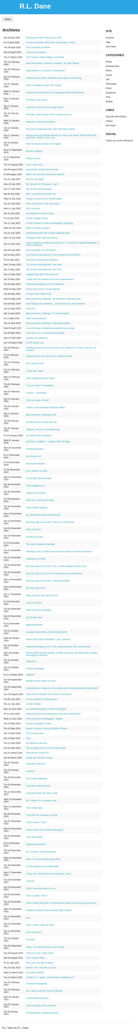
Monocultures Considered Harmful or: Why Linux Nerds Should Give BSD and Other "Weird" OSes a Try (61, 136)
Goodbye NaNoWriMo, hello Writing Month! (46, 632)
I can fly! (30, 881)
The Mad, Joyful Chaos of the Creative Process (48, 114)
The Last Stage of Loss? (37, 400)
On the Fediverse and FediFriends (42, 866)
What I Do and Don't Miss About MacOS (45, 174)
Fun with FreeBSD (35, 972)
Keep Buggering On (35, 485)
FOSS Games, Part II (36, 822)
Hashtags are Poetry (36, 558)
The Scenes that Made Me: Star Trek (43, 269)
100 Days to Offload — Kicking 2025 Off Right (48, 441)
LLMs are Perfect (34, 837)
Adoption (30, 674)
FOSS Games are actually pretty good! (44, 830)
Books (109, 61)
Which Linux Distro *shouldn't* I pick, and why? (48, 639)
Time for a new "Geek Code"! (40, 953)
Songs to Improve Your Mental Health (44, 198)
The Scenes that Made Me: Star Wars (44, 264)
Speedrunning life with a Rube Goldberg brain (48, 233)
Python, (109, 121)
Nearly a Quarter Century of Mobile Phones (46, 728)
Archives (110, 37)
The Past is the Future (36, 100)
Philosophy (111, 84)
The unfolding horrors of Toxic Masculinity (46, 748)
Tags (108, 42)
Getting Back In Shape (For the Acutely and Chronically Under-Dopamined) (62, 688)
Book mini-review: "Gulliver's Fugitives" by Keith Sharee (52, 63)
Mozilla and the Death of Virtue (40, 681)
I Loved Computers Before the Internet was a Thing (50, 42)
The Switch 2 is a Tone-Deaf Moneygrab (45, 333)
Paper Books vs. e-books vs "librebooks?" (46, 70)
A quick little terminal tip (37, 998)
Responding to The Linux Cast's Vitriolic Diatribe (49, 356)
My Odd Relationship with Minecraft (43, 515)
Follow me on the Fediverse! (119, 140)
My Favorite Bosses (35, 463)
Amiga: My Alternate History (39, 758)
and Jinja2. (111, 125)
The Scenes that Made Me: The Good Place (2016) (50, 129)
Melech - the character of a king (41, 967)
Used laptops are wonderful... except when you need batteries (55, 303)
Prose (109, 88)
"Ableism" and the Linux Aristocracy (43, 429)
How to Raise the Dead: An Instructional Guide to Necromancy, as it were (61, 903)
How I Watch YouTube (36, 471)
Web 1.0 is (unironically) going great (43, 859)
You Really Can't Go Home (39, 478)
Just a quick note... (35, 164)
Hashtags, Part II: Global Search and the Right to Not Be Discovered (58, 551)
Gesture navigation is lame (39, 723)
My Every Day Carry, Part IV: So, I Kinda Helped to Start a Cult (56, 566)
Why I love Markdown (36, 318)
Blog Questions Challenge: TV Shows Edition (47, 313)
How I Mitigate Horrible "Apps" (40, 378)
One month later (33, 932)
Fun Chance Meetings (36, 778)
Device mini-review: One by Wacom (43, 289)
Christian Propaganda (36, 983)
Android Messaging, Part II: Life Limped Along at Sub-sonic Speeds (58, 646)
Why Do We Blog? (35, 179)
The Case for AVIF (35, 363)
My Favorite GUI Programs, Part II (42, 184)
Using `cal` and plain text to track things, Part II (48, 873)
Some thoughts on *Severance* (41, 250)
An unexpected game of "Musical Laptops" (46, 709)
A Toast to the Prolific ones (38, 294)
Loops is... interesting (36, 393)
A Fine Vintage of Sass (37, 218)
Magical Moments (34, 625)
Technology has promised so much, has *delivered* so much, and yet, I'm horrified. (61, 348)
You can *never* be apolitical (39, 385)
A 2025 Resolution (35, 449)
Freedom (30, 771)
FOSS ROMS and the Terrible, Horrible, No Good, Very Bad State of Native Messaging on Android (62, 654)
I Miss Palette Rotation (37, 507)
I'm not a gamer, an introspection (41, 699)
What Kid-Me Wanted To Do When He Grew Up (48, 694)
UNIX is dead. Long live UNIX (40, 925)
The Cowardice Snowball (38, 47)
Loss (28, 917)
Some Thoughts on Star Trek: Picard (43, 85)
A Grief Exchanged (35, 668)
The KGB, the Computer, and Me (41, 815)
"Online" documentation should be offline (45, 407)
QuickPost (111, 92)
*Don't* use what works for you (40, 888)
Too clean (30, 939)
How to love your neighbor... (39, 610)
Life (107, 79)
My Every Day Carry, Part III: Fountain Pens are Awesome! (54, 573)
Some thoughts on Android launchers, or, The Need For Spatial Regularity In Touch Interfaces (62, 243)
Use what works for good (38, 786)
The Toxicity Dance (35, 733)
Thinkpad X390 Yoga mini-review (41, 238)
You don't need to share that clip (41, 422)
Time (28, 738)
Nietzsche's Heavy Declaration (40, 122)
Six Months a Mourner (36, 743)
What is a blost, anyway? (38, 228)
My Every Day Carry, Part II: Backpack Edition (48, 581)
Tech (108, 97)
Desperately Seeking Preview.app (42, 169)
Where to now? (33, 158)
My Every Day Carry (35, 588)
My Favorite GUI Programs (39, 189)
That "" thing (35, 958)
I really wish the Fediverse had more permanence (49, 279)
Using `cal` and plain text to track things (45, 947)
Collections (31, 661)
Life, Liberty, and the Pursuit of (44, 991)
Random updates (34, 151)
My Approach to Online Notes (40, 213)
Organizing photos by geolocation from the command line (53, 713)
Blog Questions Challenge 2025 (41, 415)
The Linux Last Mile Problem (39, 963)
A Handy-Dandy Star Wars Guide (42, 793)
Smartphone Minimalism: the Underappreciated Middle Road (55, 92)
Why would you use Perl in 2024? (42, 595)
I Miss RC (30, 308)
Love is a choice (33, 603)
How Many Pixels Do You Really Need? (45, 107)
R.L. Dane (35, 6)
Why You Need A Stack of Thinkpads (43, 144)
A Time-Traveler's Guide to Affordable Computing (49, 223)
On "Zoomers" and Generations (41, 851)
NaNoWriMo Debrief (35, 844)
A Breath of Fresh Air (36, 764)
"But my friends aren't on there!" (41, 1005)
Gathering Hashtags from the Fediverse (45, 284)
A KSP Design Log (35, 342)
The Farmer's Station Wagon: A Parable (45, 57)
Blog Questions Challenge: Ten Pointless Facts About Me (53, 299)
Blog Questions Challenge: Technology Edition (48, 323)
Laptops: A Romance (36, 493)
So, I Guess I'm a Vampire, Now (41, 800)
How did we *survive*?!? (37, 753)
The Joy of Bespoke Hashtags (40, 544)
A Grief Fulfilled (33, 704)
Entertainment (112, 66)
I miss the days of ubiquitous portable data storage (50, 328)
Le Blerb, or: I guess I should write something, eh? (50, 977)
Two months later (34, 808)
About (8, 19)
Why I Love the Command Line (41, 194)
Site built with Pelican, (116, 116)
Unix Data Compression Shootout (42, 260)
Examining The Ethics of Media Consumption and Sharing (53, 78)
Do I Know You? (33, 456)
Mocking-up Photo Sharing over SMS (43, 37)
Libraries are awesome (37, 338)
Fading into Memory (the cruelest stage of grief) (48, 910)
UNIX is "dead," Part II (36, 895)
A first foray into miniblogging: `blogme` (44, 718)
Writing (109, 101)
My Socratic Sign (34, 617)
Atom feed (111, 46)
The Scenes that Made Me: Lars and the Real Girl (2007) (53, 255)
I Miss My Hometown (36, 52)
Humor (109, 75)
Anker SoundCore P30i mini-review (43, 203)
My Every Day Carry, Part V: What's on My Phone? (50, 522)
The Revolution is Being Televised (42, 1013)
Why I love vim (33, 208)
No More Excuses (34, 537)
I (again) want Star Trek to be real (42, 274)
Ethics (109, 70)
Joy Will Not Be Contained (38, 435)
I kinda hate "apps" (35, 371)
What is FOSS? (33, 529)
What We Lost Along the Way (40, 500)
